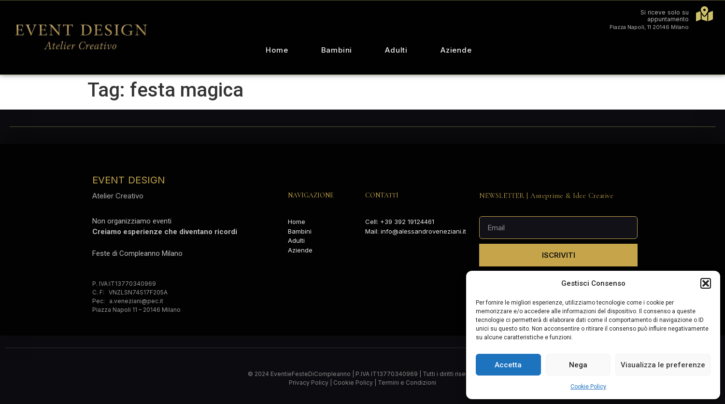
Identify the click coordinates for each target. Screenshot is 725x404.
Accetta (508, 365)
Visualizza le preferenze (663, 365)
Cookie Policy (588, 386)
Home (277, 50)
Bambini (337, 50)
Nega (578, 365)
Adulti (396, 50)
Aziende (456, 50)
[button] (706, 283)
